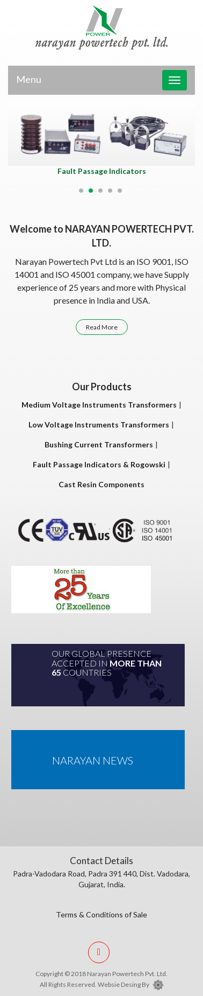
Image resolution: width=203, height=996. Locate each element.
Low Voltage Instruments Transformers (98, 424)
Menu (28, 79)
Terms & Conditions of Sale (101, 914)
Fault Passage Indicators (101, 171)
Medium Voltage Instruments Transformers (99, 404)
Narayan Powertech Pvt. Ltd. (127, 974)
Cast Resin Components (101, 484)
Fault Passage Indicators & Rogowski (99, 464)
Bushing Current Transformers (99, 444)
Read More (102, 327)
